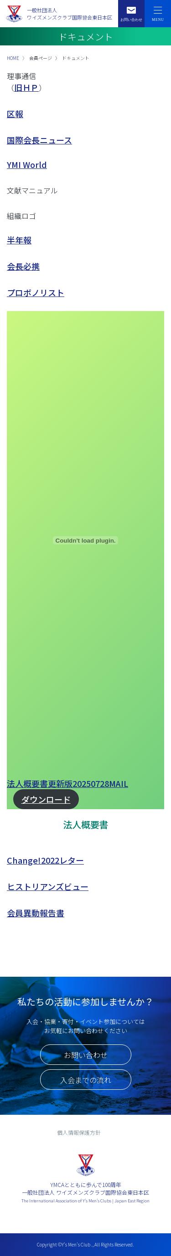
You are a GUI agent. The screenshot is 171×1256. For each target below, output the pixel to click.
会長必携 (23, 266)
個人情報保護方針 (79, 1132)
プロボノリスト (35, 292)
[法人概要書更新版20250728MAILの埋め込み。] (85, 540)
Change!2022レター (45, 860)
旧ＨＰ (26, 87)
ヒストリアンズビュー (47, 886)
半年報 (19, 240)
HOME (13, 57)
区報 (15, 113)
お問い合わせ (86, 1054)
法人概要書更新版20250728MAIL (67, 783)
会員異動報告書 (35, 913)
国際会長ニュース (39, 140)
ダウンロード (46, 799)
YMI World (27, 164)
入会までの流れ (85, 1079)
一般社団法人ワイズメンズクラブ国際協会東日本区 (69, 13)
